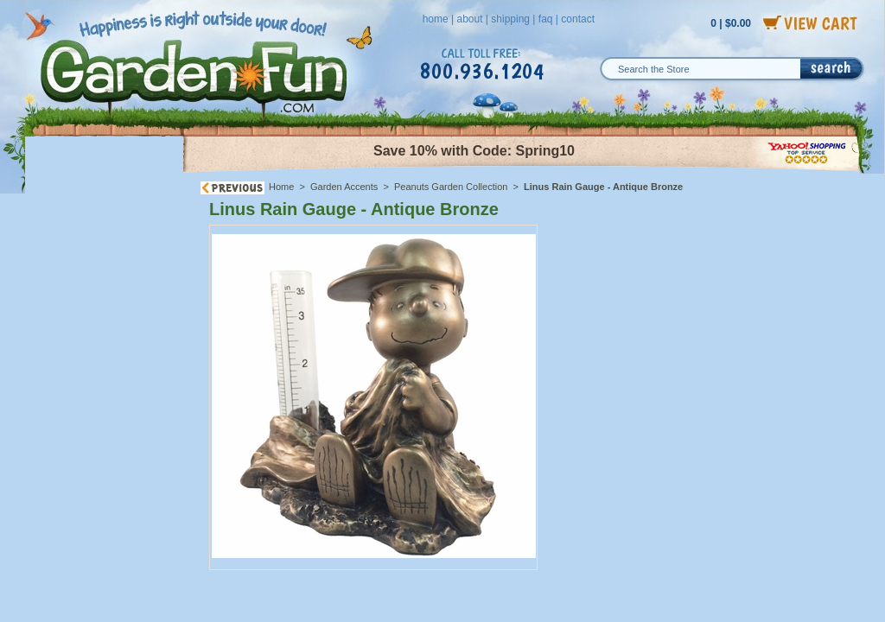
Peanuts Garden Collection (450, 186)
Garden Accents (344, 186)
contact (578, 19)
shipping (510, 19)
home (436, 19)
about (469, 19)
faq (545, 19)
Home (281, 186)
